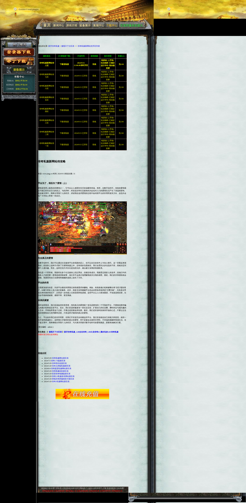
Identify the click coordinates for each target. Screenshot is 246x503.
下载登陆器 (64, 76)
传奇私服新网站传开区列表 (89, 46)
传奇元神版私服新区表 (61, 366)
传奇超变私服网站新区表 (61, 368)
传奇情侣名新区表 (59, 363)
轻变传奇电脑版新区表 (61, 374)
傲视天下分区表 (67, 46)
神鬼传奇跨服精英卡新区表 (63, 379)
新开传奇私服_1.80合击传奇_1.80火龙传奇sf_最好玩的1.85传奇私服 (91, 332)
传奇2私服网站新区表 (60, 381)
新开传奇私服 (53, 46)
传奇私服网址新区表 (60, 358)
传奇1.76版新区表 (58, 361)
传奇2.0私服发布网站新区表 (63, 376)
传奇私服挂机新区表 (60, 371)
